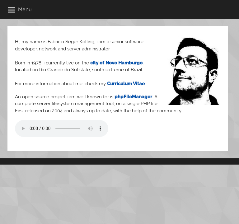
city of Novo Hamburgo (116, 63)
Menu (20, 9)
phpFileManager (133, 97)
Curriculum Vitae (126, 83)
